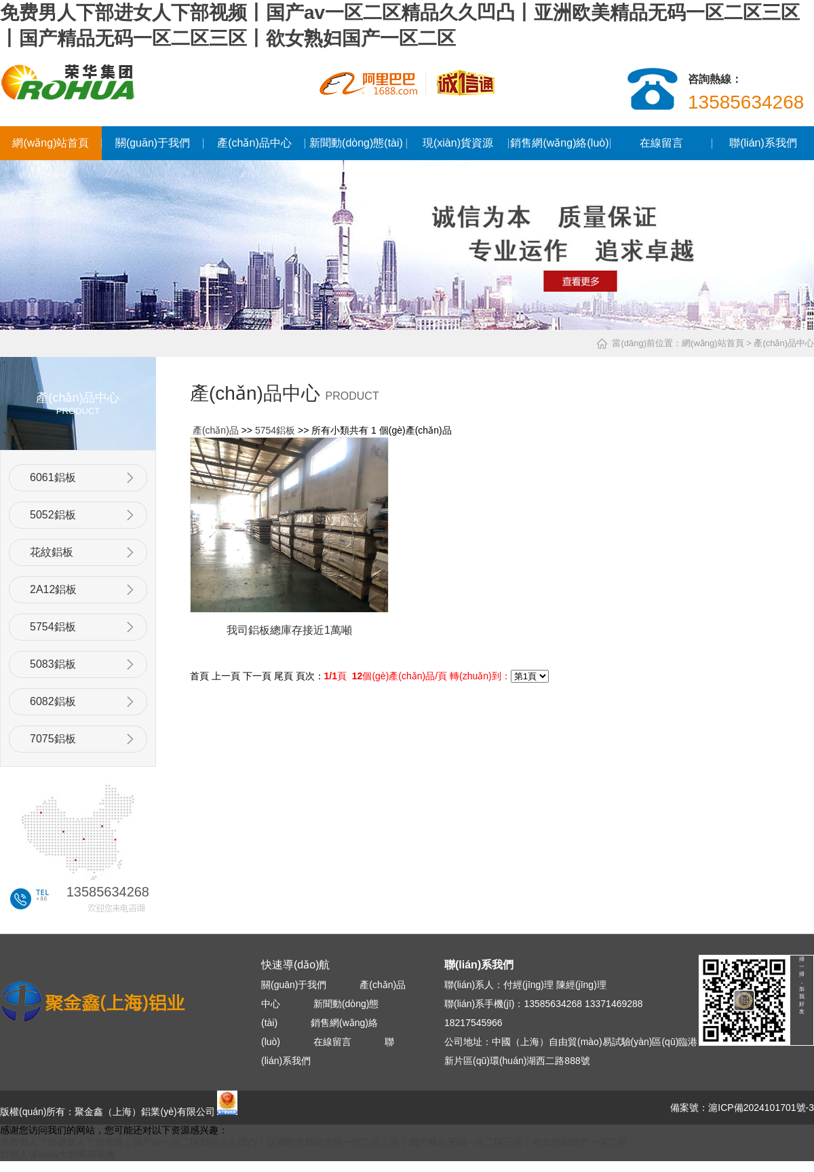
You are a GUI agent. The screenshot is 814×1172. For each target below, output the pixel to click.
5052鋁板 (53, 515)
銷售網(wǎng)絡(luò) (559, 143)
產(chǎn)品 (216, 430)
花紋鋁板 (51, 552)
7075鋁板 (53, 738)
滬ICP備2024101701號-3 (761, 1107)
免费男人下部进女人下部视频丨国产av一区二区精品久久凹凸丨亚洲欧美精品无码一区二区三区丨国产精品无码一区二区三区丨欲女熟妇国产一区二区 (313, 1142)
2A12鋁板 (53, 589)
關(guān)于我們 (152, 143)
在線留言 (661, 143)
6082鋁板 (53, 701)
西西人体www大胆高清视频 (57, 1154)
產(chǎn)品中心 (254, 143)
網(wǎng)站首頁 (50, 143)
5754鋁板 (53, 626)
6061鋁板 (53, 477)
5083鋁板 (53, 664)
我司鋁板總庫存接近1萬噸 (289, 630)
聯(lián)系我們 (763, 143)
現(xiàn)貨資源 (458, 143)
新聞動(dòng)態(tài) (356, 143)
